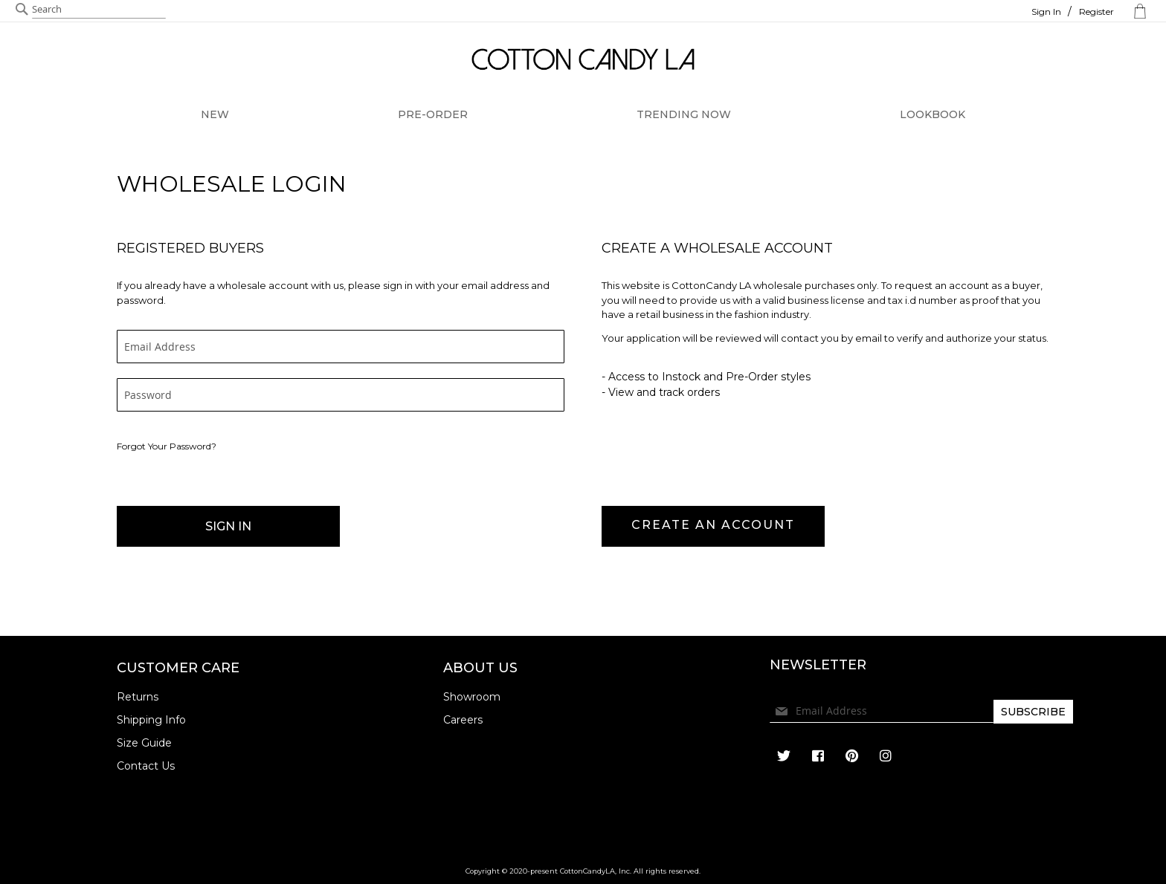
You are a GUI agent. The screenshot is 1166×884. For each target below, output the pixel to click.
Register (1096, 11)
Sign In (1046, 11)
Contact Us (146, 766)
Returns (137, 696)
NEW (215, 114)
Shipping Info (151, 720)
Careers (463, 720)
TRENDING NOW (684, 114)
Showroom (471, 696)
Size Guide (144, 743)
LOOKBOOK (932, 114)
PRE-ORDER (433, 114)
